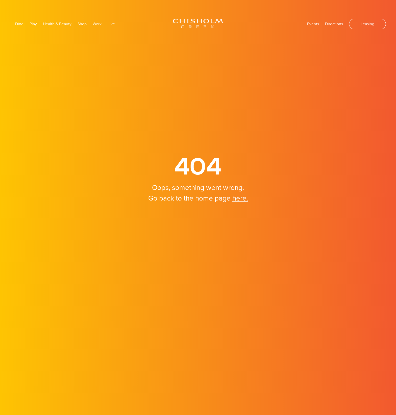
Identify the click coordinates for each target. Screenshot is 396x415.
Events (313, 24)
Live (111, 24)
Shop (82, 24)
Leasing (367, 24)
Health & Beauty (57, 24)
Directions (334, 24)
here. (240, 198)
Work (97, 24)
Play (33, 24)
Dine (19, 24)
